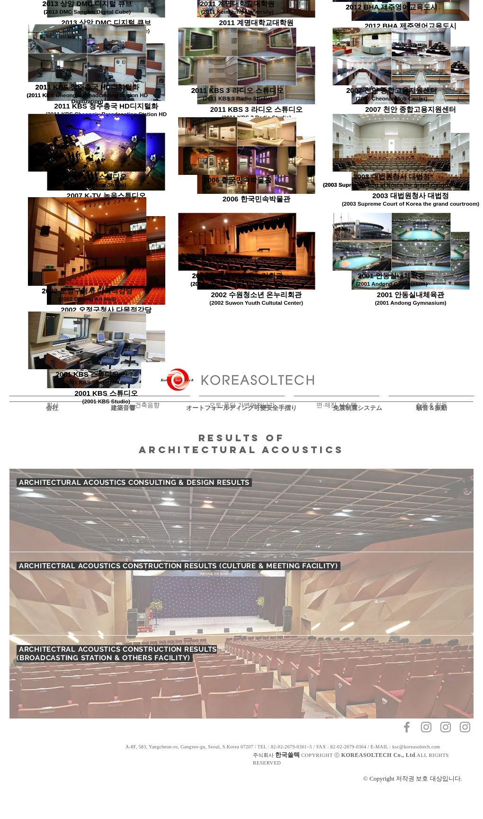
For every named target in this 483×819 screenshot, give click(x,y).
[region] (241, 593)
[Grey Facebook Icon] (407, 727)
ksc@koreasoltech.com (416, 746)
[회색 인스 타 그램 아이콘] (426, 727)
